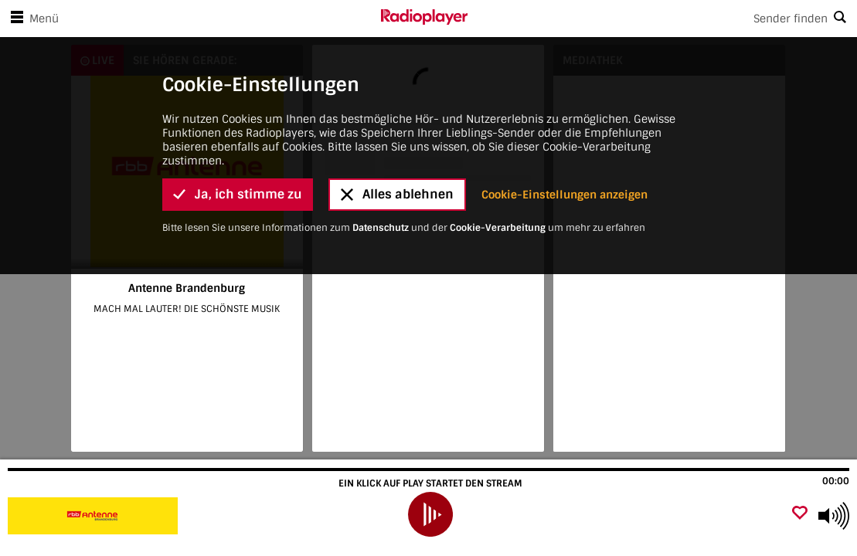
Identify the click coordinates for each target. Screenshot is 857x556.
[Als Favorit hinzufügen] (799, 513)
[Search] (663, 18)
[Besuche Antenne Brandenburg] (95, 516)
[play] (430, 514)
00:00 (835, 481)
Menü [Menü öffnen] (32, 18)
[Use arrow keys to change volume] (833, 515)
